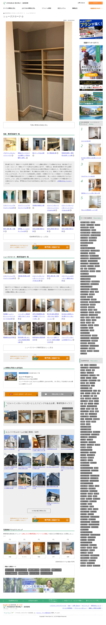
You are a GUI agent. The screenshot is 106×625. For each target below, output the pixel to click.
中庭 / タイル (93, 462)
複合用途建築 (96, 419)
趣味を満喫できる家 (85, 250)
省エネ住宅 (91, 312)
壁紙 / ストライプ (84, 506)
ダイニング (88, 377)
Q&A (69, 605)
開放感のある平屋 (8, 337)
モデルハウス (90, 266)
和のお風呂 (90, 325)
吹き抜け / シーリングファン (87, 483)
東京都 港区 (92, 304)
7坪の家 (82, 317)
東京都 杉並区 (84, 307)
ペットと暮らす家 (84, 255)
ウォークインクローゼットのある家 (88, 276)
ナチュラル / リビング (85, 521)
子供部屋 (92, 330)
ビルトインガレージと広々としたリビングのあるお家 (53, 208)
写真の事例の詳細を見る (39, 125)
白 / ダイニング (84, 524)
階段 (95, 395)
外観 (82, 365)
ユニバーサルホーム (26, 377)
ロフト (95, 390)
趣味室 (96, 411)
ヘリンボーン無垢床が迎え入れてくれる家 (24, 316)
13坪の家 (88, 320)
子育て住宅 (97, 224)
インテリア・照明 (92, 413)
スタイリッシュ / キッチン (86, 542)
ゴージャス (83, 406)
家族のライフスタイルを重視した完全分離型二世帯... (24, 155)
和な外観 (96, 325)
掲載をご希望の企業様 (95, 608)
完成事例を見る (13, 600)
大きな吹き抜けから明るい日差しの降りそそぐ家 (38, 449)
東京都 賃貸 (90, 296)
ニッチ (82, 419)
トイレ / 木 (83, 444)
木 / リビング (90, 514)
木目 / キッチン (91, 539)
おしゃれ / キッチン (85, 534)
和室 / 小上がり (96, 565)
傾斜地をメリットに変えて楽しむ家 (90, 193)
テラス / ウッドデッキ (85, 470)
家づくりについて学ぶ (92, 600)
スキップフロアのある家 (95, 258)
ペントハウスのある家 (67, 448)
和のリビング (83, 325)
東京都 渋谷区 (84, 309)
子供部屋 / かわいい (95, 555)
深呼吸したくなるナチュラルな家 (53, 503)
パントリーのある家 (85, 284)
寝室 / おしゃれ (93, 545)
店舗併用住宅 (94, 340)
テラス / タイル (95, 470)
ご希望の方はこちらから (64, 181)
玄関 (93, 370)
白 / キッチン (83, 537)
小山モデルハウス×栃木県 (88, 176)
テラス (82, 393)
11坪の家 (83, 320)
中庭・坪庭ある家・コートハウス (88, 248)
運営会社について (96, 605)
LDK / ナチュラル (84, 491)
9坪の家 (92, 317)
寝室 (99, 380)
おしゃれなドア (88, 419)
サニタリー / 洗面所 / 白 (86, 426)
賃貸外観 (83, 424)
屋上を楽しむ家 (94, 289)
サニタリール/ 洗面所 (85, 385)
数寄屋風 (88, 408)
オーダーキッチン (94, 338)
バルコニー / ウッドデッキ (86, 473)
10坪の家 (98, 317)
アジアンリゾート (84, 345)
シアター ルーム (84, 253)
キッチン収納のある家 (85, 281)
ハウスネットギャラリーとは (58, 605)
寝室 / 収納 (89, 447)
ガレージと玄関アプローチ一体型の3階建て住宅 (53, 340)
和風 (85, 403)
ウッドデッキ (86, 395)
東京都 (96, 291)
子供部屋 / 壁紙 (84, 560)
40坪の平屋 (83, 350)
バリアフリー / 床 (84, 263)
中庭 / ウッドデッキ (85, 462)
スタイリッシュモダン (91, 406)
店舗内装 (83, 421)
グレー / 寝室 (83, 552)
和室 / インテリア (90, 563)
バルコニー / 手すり (95, 475)
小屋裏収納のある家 (53, 448)
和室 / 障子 (83, 565)
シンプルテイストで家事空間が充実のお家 (24, 467)
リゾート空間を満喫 (96, 232)
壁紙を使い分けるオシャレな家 (38, 486)
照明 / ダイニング (84, 529)
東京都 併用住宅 (84, 302)
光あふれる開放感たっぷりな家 (89, 210)
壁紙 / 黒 (82, 498)
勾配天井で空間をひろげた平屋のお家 (38, 467)
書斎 (96, 408)
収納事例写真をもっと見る (38, 237)
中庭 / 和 (96, 467)
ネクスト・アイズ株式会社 (43, 612)
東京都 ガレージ (84, 294)
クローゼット (92, 452)
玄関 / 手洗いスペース (85, 434)
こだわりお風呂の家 (95, 250)
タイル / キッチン (84, 545)
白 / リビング (83, 514)
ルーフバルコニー (84, 480)
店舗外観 (93, 421)
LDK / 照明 (90, 493)
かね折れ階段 (88, 398)
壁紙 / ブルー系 (96, 498)
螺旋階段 (91, 401)
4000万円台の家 (92, 240)
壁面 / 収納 (83, 447)
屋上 (82, 403)
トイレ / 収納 (89, 439)
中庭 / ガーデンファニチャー (87, 467)
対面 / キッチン (84, 380)
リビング (83, 377)
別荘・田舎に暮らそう (95, 235)
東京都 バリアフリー (85, 299)
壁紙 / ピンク (83, 503)
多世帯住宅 (94, 335)
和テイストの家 (92, 268)
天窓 (98, 393)
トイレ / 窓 (83, 439)
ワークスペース (84, 348)
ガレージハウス (90, 224)
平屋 (82, 268)
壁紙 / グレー (89, 498)
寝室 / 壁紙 (89, 547)
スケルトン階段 (84, 401)
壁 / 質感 (90, 509)
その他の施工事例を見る (39, 510)
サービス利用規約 (67, 608)
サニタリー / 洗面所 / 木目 (86, 431)
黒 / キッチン (83, 539)
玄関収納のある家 (95, 281)
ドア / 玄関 (83, 372)
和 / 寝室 (95, 547)
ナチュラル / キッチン (95, 534)
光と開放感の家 (51, 153)
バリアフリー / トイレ (92, 260)
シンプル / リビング (85, 516)
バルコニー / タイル (85, 475)
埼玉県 (95, 309)
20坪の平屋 (96, 350)
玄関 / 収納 (97, 444)
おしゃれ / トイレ (84, 388)
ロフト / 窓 (90, 460)
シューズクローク (84, 452)
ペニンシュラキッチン (85, 340)
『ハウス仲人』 (53, 600)
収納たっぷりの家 (84, 273)
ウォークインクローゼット (86, 390)
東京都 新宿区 (91, 307)
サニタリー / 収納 (95, 434)
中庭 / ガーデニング (85, 465)
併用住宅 (93, 230)
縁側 (92, 395)
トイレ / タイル (92, 442)
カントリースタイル (94, 345)
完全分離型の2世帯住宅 (86, 335)
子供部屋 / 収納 (94, 557)
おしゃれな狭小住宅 (93, 314)
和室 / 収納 (89, 565)
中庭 (99, 390)
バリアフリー (83, 260)
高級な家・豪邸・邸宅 (85, 232)
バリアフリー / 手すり (94, 263)
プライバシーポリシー (80, 608)
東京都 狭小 (93, 299)
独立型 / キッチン (92, 380)
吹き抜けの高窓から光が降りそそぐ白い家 (68, 316)
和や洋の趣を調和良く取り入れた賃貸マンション (53, 316)
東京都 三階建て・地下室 (94, 302)
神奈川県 (90, 309)
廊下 (93, 408)
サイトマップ (85, 605)
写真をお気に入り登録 (57, 394)
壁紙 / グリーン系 (84, 501)
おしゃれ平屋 (83, 353)
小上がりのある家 (84, 258)
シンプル (96, 403)
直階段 (82, 398)
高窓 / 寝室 (90, 552)
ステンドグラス (93, 416)
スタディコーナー (84, 411)
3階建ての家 (83, 266)
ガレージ (96, 401)
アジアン (83, 408)
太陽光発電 (97, 312)
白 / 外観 (86, 365)
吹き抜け (93, 393)
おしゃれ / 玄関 (90, 372)
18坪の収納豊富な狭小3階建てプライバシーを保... (38, 316)
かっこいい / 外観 (84, 367)
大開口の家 (92, 271)
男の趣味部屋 (92, 348)
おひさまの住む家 (86, 141)
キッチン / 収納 (90, 444)
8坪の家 (87, 317)
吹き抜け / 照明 (84, 485)
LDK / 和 (90, 496)
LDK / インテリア (93, 491)
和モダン (91, 327)
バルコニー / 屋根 (94, 478)
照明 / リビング (92, 519)
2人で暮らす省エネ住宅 (53, 466)
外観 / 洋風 (88, 370)
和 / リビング (93, 511)
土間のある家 (92, 253)
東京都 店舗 (83, 296)
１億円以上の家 (84, 245)
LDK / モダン (83, 493)
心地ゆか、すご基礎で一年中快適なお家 (24, 486)
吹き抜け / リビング (85, 511)
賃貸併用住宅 (83, 343)
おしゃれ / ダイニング (85, 527)
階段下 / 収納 (90, 457)
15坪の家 (88, 322)
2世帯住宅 (83, 224)
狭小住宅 (93, 222)
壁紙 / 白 (95, 496)
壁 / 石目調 (95, 509)
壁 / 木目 (91, 506)
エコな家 (92, 291)
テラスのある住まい (85, 289)
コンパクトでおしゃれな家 (24, 449)
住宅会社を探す (33, 600)
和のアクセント (84, 327)
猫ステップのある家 (38, 153)
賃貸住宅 (92, 227)
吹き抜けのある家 (84, 271)
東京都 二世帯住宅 (84, 304)
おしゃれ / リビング (95, 516)
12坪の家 (94, 320)
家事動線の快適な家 (85, 235)
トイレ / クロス (84, 442)
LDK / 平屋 (96, 493)
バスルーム (92, 383)
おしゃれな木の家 (84, 291)
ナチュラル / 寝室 (84, 550)
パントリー (83, 455)
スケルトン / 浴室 (92, 437)
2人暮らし (97, 266)
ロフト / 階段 (83, 460)
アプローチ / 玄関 (84, 375)
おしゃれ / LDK (84, 488)
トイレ (92, 385)
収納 (91, 388)
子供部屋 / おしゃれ (85, 557)
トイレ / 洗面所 (84, 437)
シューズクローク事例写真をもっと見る (39, 347)
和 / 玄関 (97, 485)
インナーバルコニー (94, 480)
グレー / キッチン (91, 537)
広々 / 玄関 (91, 485)
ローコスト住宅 (84, 237)
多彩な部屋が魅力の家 (53, 485)
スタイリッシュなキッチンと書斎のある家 (68, 278)
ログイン (95, 2)
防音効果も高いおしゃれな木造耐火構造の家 (24, 340)
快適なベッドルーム (94, 255)
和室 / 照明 (83, 563)
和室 (93, 322)
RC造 (86, 268)
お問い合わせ (81, 2)
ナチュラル (90, 403)
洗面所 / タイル (96, 431)
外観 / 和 (82, 370)
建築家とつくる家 (92, 237)
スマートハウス (84, 312)
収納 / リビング (84, 519)
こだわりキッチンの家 (85, 230)
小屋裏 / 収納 (83, 457)
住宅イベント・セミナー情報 (72, 600)
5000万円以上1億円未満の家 (87, 242)
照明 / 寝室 (92, 550)
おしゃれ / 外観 (93, 365)
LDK (98, 375)
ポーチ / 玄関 (92, 375)
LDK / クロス (83, 496)
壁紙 (86, 413)
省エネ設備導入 (84, 314)
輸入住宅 (98, 271)
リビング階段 (95, 398)
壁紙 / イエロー (93, 501)
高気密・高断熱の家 (85, 222)
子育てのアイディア (85, 332)
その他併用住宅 (91, 343)
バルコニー (87, 393)
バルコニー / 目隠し (85, 478)
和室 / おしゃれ (92, 560)
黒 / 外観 (88, 424)
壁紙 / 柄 (90, 503)
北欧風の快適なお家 (38, 205)
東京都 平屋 (91, 294)
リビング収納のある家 (85, 278)
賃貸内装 (88, 421)
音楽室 (82, 413)
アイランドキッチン (85, 338)
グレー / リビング (95, 521)
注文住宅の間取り (84, 227)
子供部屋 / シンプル (85, 555)
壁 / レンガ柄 (83, 509)
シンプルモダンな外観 (94, 367)
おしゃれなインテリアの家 (86, 286)
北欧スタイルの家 (94, 284)
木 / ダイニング (95, 527)
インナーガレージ (84, 330)
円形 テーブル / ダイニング (86, 532)
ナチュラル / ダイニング (94, 524)
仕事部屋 (92, 411)
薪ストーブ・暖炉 (84, 416)
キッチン (94, 377)
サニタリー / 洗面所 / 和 (86, 429)
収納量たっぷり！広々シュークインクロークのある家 (9, 316)
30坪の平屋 (89, 350)
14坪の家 (83, 322)
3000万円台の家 (84, 240)
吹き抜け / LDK (92, 488)
